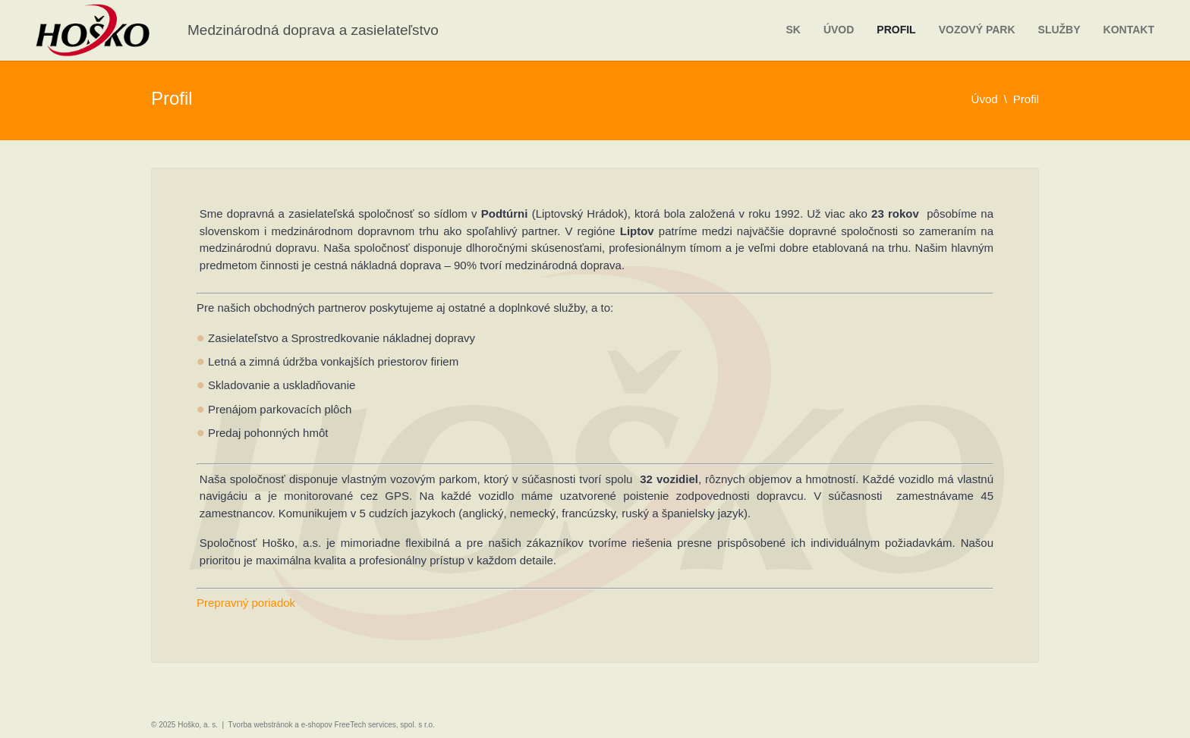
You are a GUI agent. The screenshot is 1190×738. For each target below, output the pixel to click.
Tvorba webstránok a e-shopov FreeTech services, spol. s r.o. (331, 725)
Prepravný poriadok (246, 602)
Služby (1059, 30)
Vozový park (977, 30)
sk (792, 30)
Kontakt (1128, 30)
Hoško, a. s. (198, 725)
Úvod (838, 30)
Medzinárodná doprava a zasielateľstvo (313, 30)
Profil (896, 30)
